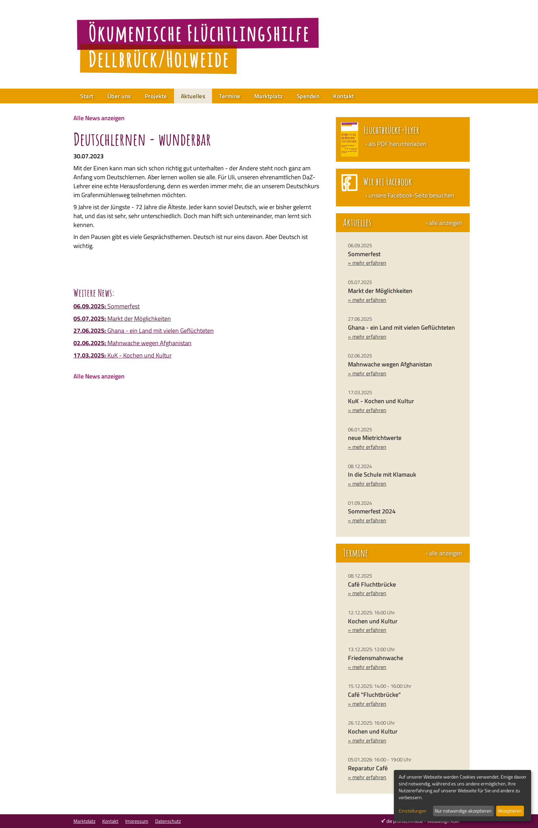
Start (87, 96)
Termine (230, 96)
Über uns (119, 96)
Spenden (308, 96)
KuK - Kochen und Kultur (122, 355)
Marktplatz (268, 96)
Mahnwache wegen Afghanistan (132, 343)
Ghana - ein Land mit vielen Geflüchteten (143, 330)
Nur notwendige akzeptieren (463, 810)
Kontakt (343, 96)
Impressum (136, 821)
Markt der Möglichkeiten (122, 318)
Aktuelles (193, 96)
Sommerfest (106, 306)
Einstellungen (412, 810)
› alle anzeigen (444, 222)
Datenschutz (168, 821)
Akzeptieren (510, 810)
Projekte (156, 96)
